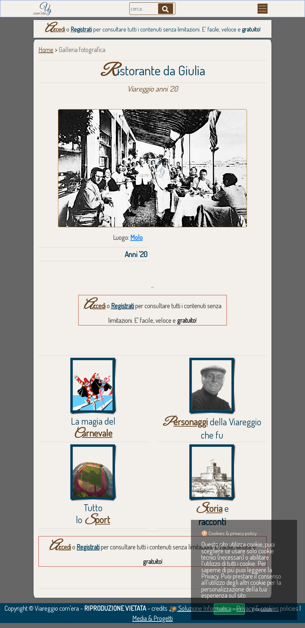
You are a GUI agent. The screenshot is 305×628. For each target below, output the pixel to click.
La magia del (93, 427)
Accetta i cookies (229, 608)
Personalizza (262, 608)
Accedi (55, 29)
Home (45, 49)
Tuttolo (93, 513)
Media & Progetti (152, 618)
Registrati (81, 29)
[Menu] (262, 8)
